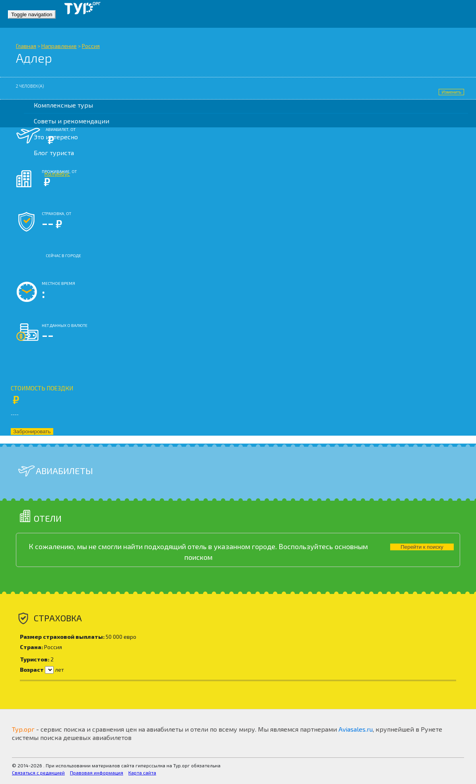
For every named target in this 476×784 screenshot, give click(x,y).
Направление (59, 45)
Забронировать (32, 431)
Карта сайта (142, 772)
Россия (91, 45)
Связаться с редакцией (38, 772)
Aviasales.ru (356, 729)
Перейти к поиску (422, 547)
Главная (26, 45)
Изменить (451, 92)
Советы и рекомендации (71, 121)
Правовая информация (96, 772)
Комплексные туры (63, 105)
